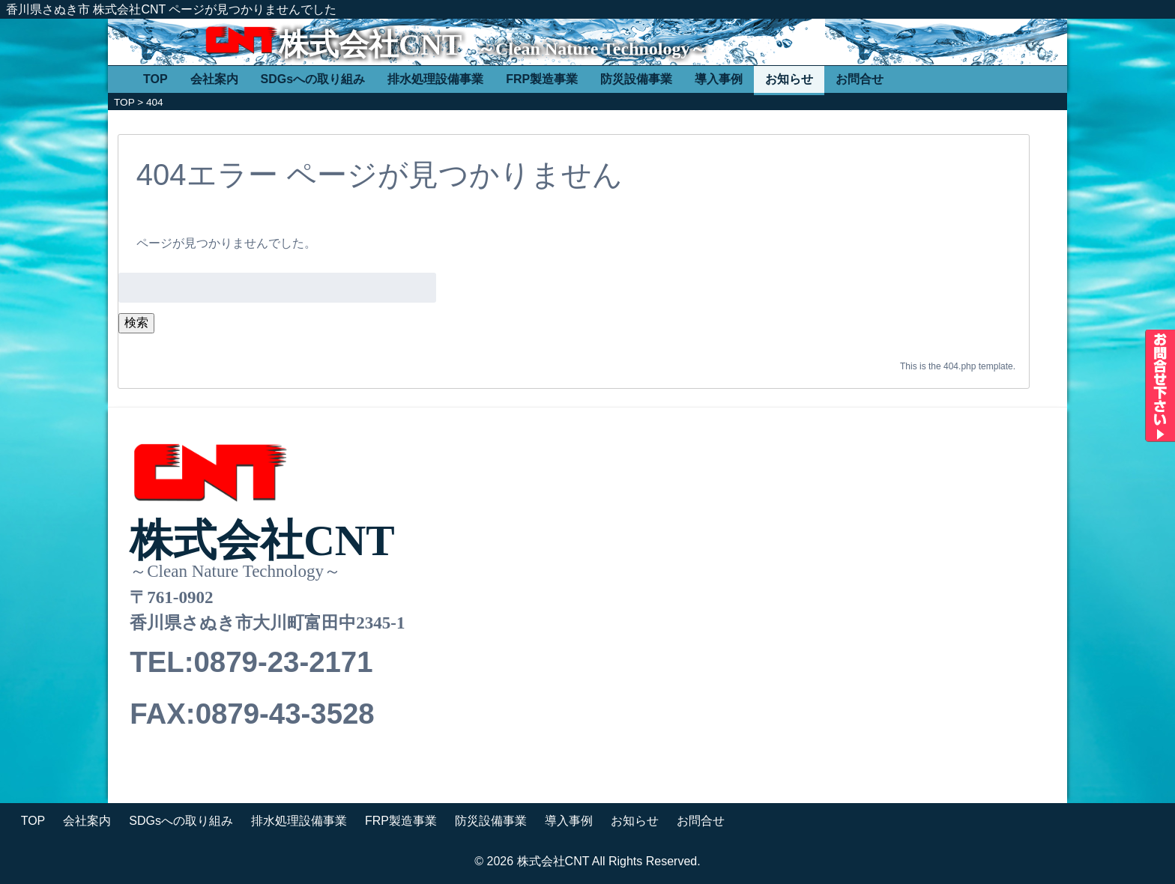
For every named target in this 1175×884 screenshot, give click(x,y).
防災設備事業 (636, 79)
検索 (136, 322)
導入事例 (719, 79)
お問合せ (859, 79)
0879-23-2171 (282, 662)
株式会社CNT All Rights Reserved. (609, 861)
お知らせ (789, 79)
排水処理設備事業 (435, 79)
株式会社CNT (370, 44)
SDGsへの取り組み (313, 79)
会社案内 (214, 79)
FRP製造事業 (542, 79)
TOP (155, 79)
